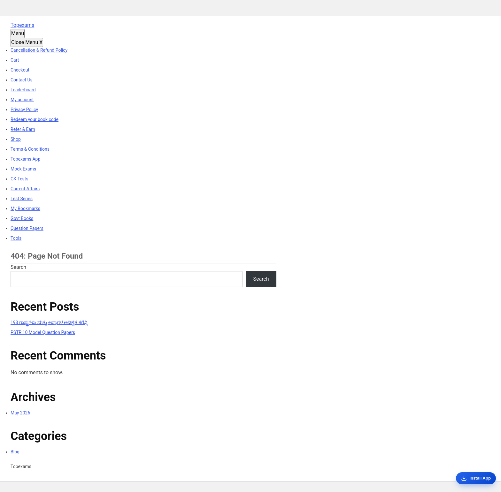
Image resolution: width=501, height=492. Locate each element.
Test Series (22, 198)
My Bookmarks (25, 208)
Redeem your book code (34, 119)
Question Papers (27, 228)
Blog (15, 451)
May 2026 (20, 412)
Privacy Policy (24, 109)
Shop (16, 139)
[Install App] (476, 478)
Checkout (20, 69)
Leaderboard (23, 89)
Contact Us (22, 79)
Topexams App (25, 159)
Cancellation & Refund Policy (39, 50)
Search (18, 267)
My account (22, 99)
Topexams (22, 25)
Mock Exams (23, 168)
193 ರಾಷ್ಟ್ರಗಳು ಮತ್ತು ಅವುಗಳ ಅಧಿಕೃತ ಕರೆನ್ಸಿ (49, 322)
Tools (16, 238)
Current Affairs (25, 188)
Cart (15, 60)
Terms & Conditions (30, 149)
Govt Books (22, 218)
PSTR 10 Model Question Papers (43, 332)
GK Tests (19, 178)
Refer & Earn (23, 129)
